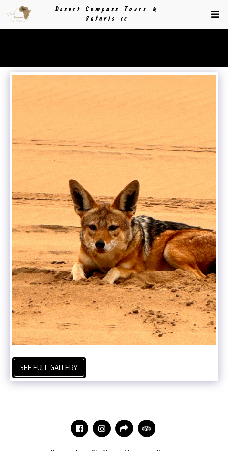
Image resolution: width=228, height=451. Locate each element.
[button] (215, 14)
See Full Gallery (49, 367)
